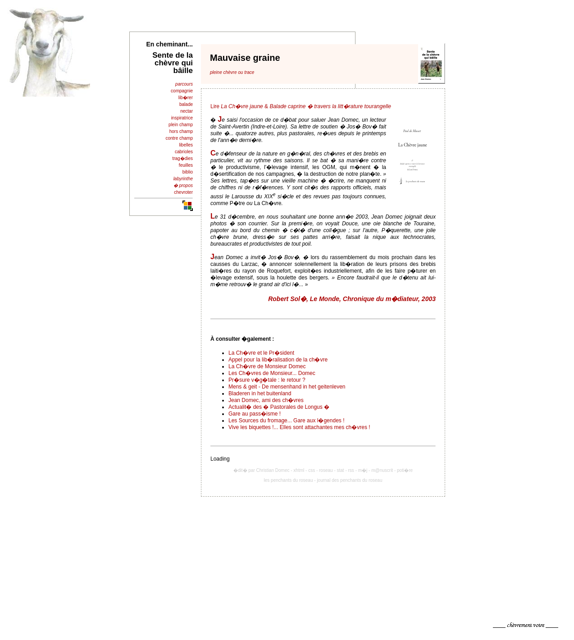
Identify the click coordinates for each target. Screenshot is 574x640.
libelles (186, 144)
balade (186, 104)
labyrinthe (183, 178)
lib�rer (185, 97)
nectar (186, 111)
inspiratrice (182, 117)
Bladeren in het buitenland (259, 393)
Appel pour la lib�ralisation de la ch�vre (278, 360)
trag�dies (182, 158)
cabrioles (184, 151)
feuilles (186, 165)
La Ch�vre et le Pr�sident (261, 353)
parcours (184, 84)
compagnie (182, 90)
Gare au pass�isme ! (254, 414)
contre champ (179, 138)
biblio (187, 171)
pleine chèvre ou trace (232, 72)
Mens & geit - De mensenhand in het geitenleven (287, 387)
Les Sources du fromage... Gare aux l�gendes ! (286, 420)
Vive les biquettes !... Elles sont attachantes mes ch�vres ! (299, 427)
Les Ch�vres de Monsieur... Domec (271, 373)
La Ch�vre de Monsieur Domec (266, 366)
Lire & (300, 106)
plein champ (181, 124)
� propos (183, 185)
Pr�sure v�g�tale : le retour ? (266, 380)
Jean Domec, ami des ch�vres (266, 400)
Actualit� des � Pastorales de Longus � (278, 407)
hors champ (181, 131)
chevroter (183, 192)
